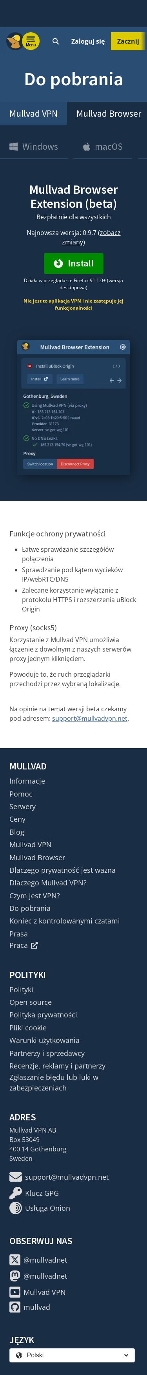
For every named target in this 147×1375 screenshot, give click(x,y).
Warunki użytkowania (44, 1040)
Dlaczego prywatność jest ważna (62, 870)
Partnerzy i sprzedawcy (47, 1053)
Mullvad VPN (33, 113)
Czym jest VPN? (34, 895)
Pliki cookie (28, 1027)
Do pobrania (30, 908)
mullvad (29, 1307)
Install (74, 263)
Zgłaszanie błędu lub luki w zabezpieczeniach (53, 1082)
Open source (30, 1002)
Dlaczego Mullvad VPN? (48, 882)
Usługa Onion (39, 1208)
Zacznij (128, 41)
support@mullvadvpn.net (89, 718)
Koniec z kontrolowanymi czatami (64, 920)
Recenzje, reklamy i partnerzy (57, 1065)
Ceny (17, 819)
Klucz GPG (34, 1193)
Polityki (21, 989)
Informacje (27, 781)
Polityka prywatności (43, 1014)
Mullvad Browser (37, 857)
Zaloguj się (88, 41)
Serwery (22, 806)
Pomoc (21, 794)
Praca (23, 945)
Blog (16, 832)
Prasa (18, 933)
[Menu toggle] (31, 41)
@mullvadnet (38, 1260)
